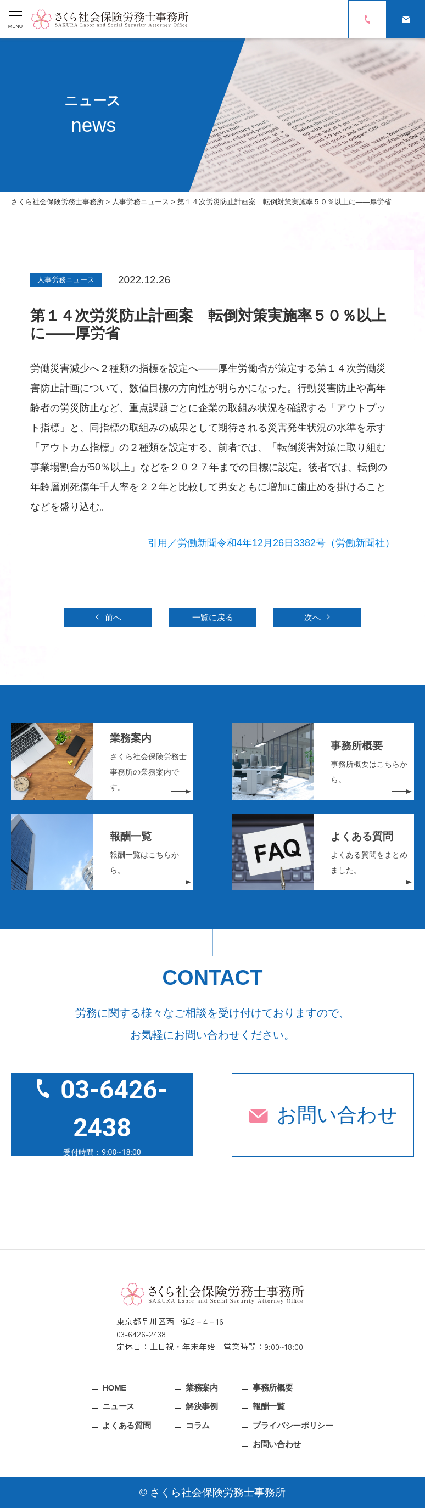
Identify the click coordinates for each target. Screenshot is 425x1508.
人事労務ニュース (65, 280)
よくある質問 (126, 1424)
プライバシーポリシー (293, 1424)
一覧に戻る (212, 617)
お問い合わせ (337, 1114)
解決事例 (202, 1406)
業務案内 (202, 1387)
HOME (114, 1387)
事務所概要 (273, 1387)
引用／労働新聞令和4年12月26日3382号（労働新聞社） (271, 542)
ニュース (118, 1406)
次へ (312, 617)
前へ (113, 617)
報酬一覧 (269, 1406)
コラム (198, 1424)
